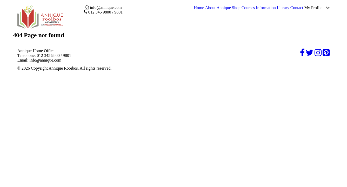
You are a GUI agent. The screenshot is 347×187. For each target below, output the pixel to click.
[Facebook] (303, 54)
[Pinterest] (326, 54)
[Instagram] (319, 54)
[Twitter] (310, 54)
